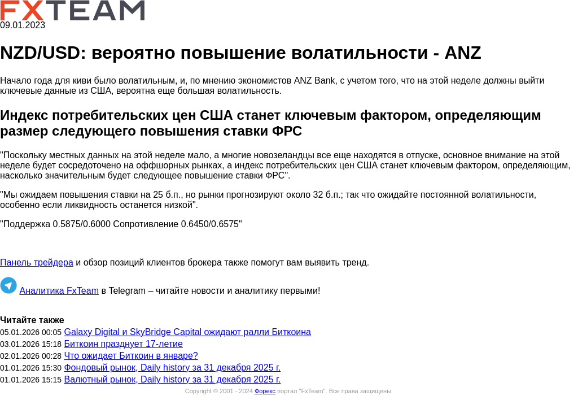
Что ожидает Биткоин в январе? (131, 355)
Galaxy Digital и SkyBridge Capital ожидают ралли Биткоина (187, 332)
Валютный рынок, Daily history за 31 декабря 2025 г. (172, 379)
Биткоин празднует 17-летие (123, 344)
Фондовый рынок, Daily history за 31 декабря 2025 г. (172, 367)
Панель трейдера (36, 262)
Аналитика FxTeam (59, 290)
